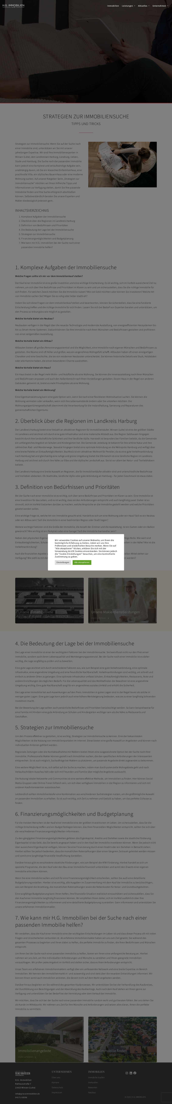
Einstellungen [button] (63, 562)
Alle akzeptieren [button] (82, 562)
